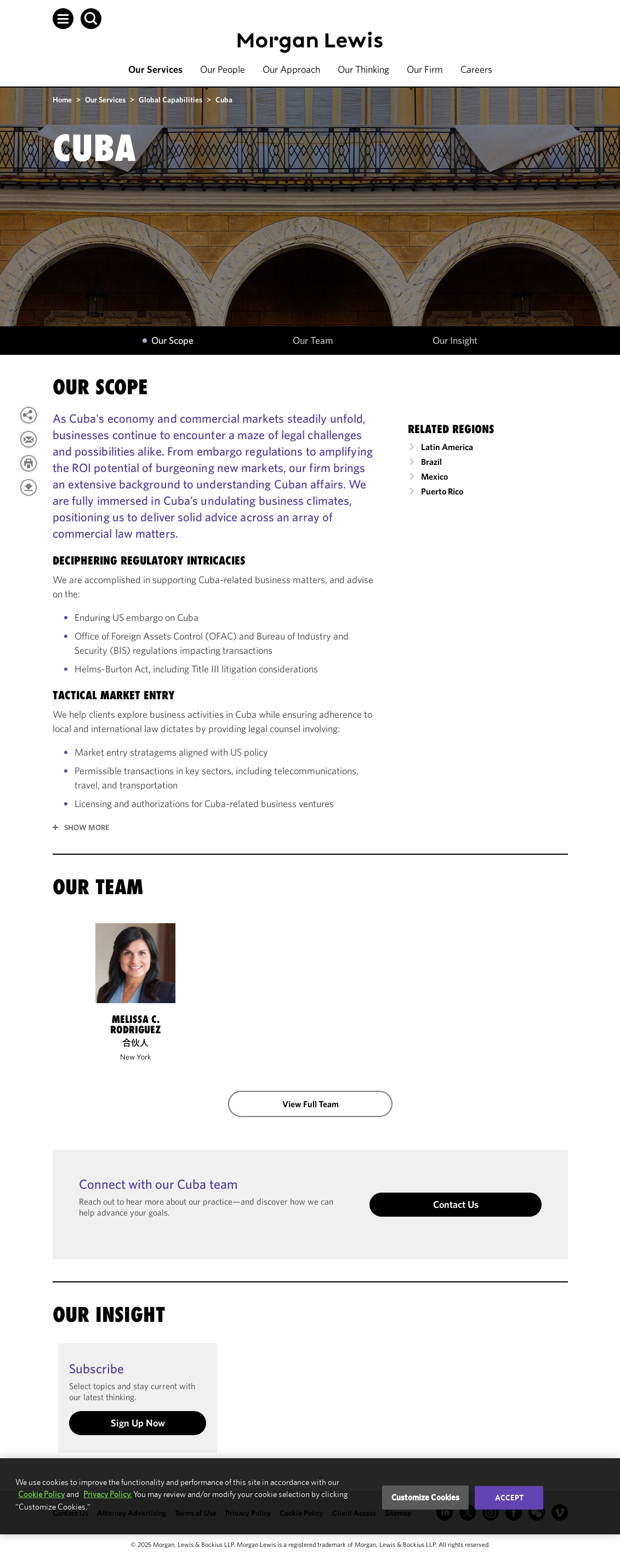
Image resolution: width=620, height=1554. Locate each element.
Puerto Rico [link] (442, 491)
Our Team (313, 340)
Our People (222, 69)
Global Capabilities (170, 100)
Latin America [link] (447, 446)
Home (62, 100)
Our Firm (425, 69)
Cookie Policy (41, 1494)
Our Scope (172, 340)
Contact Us (455, 1204)
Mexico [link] (434, 476)
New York (135, 1057)
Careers (476, 69)
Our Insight (455, 340)
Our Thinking (363, 69)
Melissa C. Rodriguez (135, 1024)
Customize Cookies (425, 1497)
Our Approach (291, 69)
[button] (63, 18)
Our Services (155, 69)
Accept (509, 1498)
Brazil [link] (431, 461)
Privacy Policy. (107, 1494)
